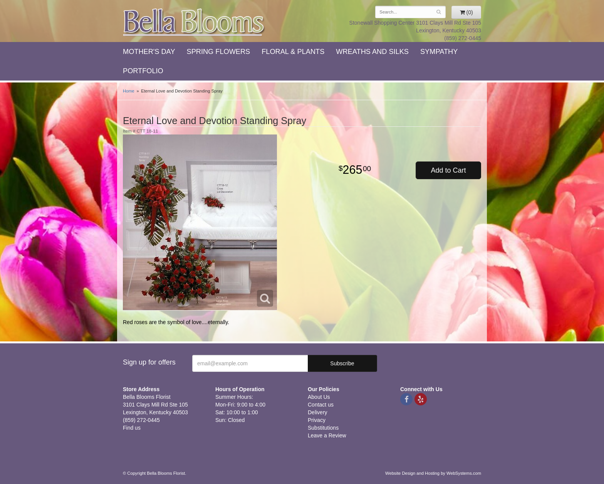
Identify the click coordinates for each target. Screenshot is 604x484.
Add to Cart (448, 170)
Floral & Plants (293, 51)
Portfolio (143, 71)
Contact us (321, 405)
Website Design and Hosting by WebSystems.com (433, 473)
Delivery (317, 412)
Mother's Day (149, 51)
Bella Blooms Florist (194, 22)
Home (128, 91)
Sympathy (439, 51)
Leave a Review (327, 435)
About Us (319, 397)
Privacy (316, 420)
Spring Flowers (218, 51)
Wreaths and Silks (372, 51)
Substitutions (323, 428)
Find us (132, 428)
